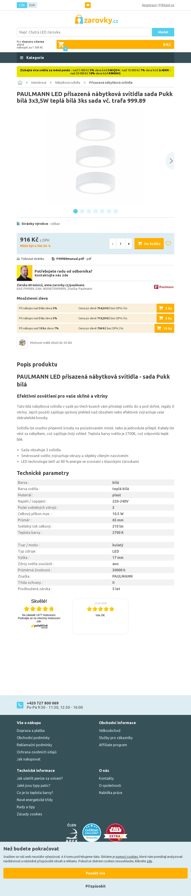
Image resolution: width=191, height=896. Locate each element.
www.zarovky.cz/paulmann (64, 285)
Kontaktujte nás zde (51, 275)
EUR (32, 5)
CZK (22, 5)
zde (149, 861)
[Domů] (20, 82)
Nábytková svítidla (67, 82)
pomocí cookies (127, 856)
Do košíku (152, 244)
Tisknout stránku (32, 259)
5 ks (168, 318)
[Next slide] (169, 161)
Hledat (163, 32)
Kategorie (34, 58)
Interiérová (38, 82)
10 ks (167, 328)
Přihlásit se (166, 5)
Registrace (149, 5)
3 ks (168, 308)
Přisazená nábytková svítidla (110, 82)
